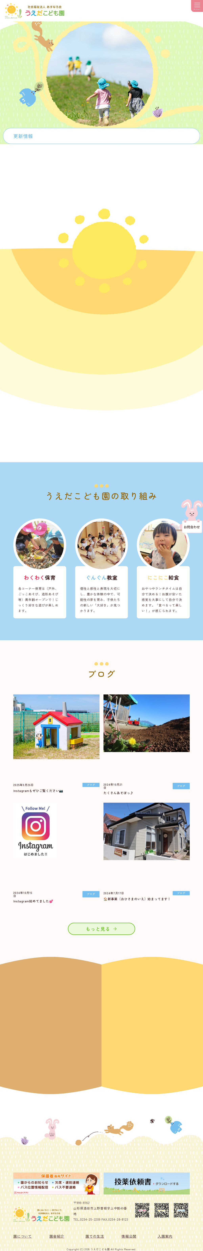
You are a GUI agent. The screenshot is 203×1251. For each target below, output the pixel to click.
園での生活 (94, 1236)
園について (22, 1236)
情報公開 (129, 1236)
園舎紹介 (56, 1236)
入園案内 (165, 1236)
